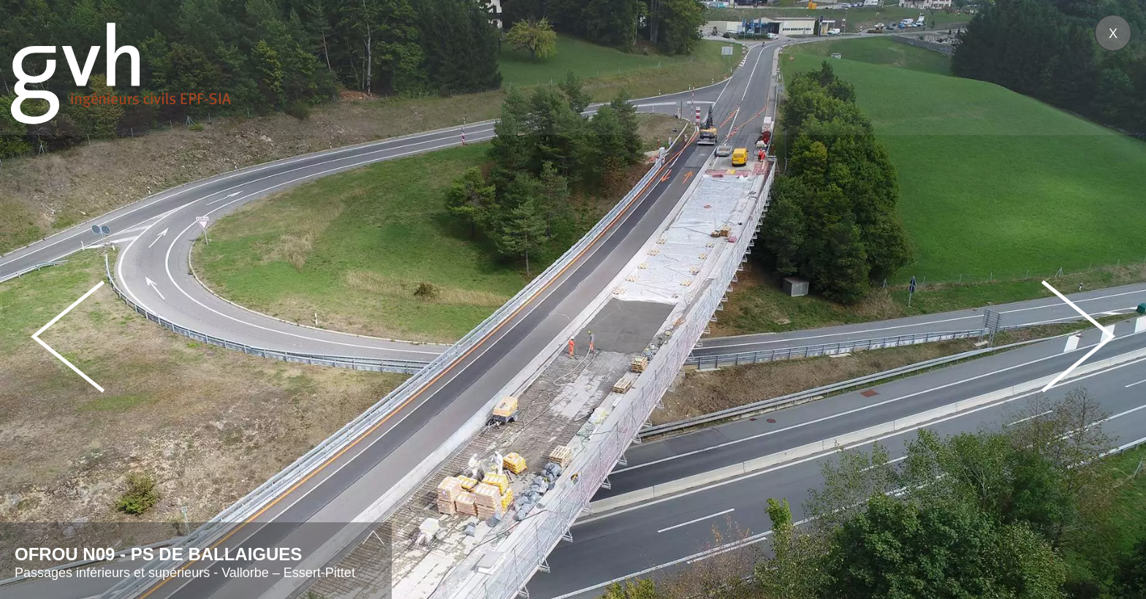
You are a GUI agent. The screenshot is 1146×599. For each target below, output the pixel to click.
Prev (68, 336)
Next (1078, 336)
